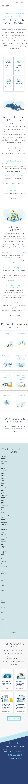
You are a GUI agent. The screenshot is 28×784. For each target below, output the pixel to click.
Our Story (3, 704)
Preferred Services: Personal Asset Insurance (11, 686)
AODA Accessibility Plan (6, 718)
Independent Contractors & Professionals (11, 684)
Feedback (3, 733)
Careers (3, 710)
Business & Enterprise (6, 678)
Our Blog (3, 727)
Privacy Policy (4, 712)
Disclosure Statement (6, 715)
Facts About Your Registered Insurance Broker (12, 738)
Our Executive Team (5, 707)
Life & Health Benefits (6, 692)
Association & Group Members (8, 681)
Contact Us (3, 736)
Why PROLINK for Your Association (9, 695)
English (16, 2)
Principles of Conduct (6, 741)
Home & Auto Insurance (6, 689)
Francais (21, 2)
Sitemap (3, 730)
